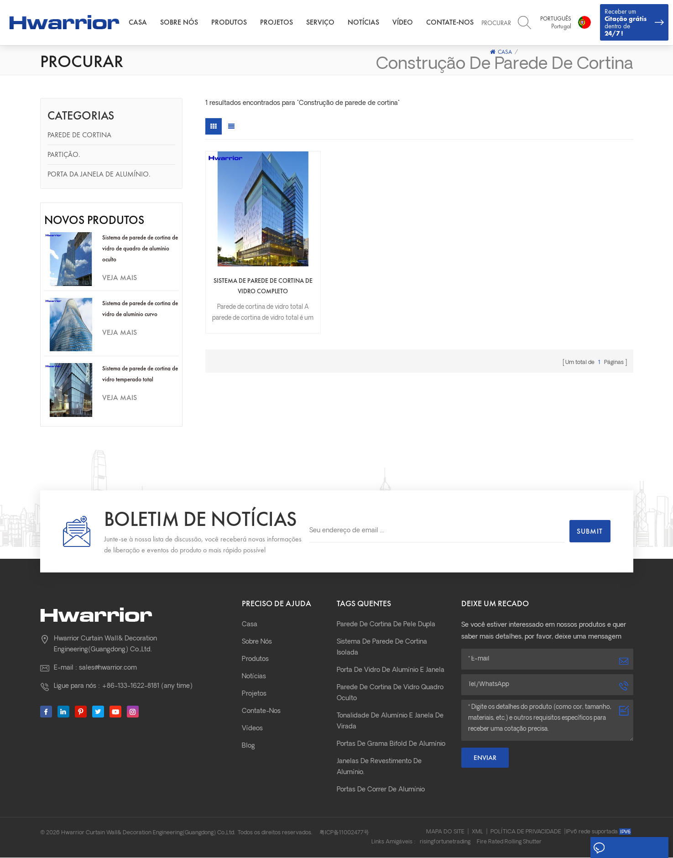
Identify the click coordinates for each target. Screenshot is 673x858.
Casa (139, 22)
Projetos (278, 22)
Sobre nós (181, 22)
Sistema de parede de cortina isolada (382, 648)
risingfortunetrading (445, 842)
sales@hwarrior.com (108, 668)
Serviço (322, 22)
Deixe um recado (628, 848)
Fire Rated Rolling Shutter (509, 842)
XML (477, 832)
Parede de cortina (79, 135)
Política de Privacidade (525, 832)
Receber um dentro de (634, 22)
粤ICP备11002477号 (344, 833)
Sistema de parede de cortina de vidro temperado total (140, 374)
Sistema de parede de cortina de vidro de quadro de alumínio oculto (140, 249)
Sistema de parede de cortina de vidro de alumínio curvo (140, 309)
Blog (248, 746)
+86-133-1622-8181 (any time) (147, 686)
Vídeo (404, 22)
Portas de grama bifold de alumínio (391, 744)
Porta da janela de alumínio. (99, 174)
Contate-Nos (451, 22)
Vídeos (252, 729)
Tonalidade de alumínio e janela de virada (390, 722)
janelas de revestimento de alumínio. (379, 767)
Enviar (485, 758)
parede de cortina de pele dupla (386, 625)
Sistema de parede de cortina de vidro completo (257, 274)
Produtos (231, 22)
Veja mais (119, 278)
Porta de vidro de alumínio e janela (390, 670)
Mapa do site (445, 832)
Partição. (63, 155)
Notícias (365, 22)
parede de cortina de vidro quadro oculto (390, 693)
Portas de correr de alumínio (381, 790)
